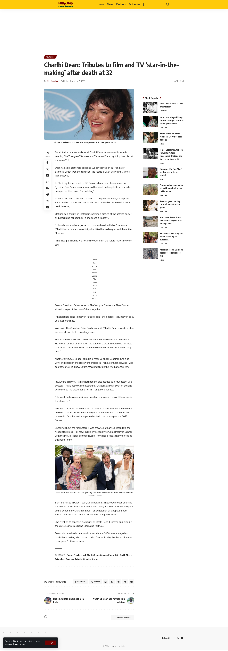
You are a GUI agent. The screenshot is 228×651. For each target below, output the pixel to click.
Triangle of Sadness (65, 559)
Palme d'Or (114, 555)
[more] (144, 4)
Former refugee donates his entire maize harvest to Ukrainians (171, 187)
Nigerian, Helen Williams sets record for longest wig (171, 253)
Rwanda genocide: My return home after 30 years (170, 204)
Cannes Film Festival (76, 555)
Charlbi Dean (94, 555)
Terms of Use (21, 644)
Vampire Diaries (91, 559)
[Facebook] (173, 639)
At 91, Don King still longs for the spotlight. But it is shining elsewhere (172, 119)
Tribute (79, 559)
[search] (167, 4)
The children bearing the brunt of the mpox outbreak (171, 236)
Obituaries (164, 109)
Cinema (104, 555)
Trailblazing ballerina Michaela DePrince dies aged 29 (171, 135)
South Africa (126, 555)
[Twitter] (177, 639)
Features (50, 57)
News (162, 143)
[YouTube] (182, 639)
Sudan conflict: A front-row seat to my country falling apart (171, 220)
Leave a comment (120, 619)
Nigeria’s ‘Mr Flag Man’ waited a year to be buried (171, 171)
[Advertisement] (114, 30)
